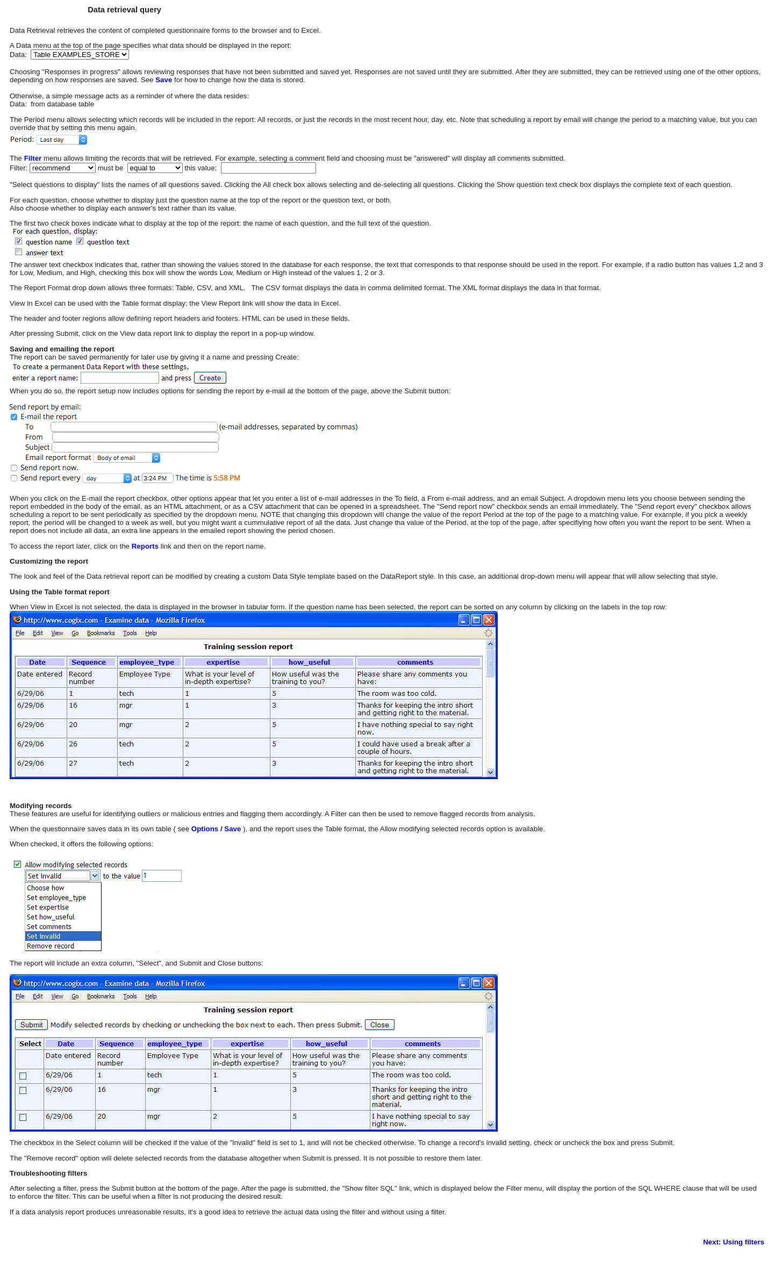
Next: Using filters (733, 1242)
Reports (145, 546)
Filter (33, 158)
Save (163, 80)
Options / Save (215, 829)
